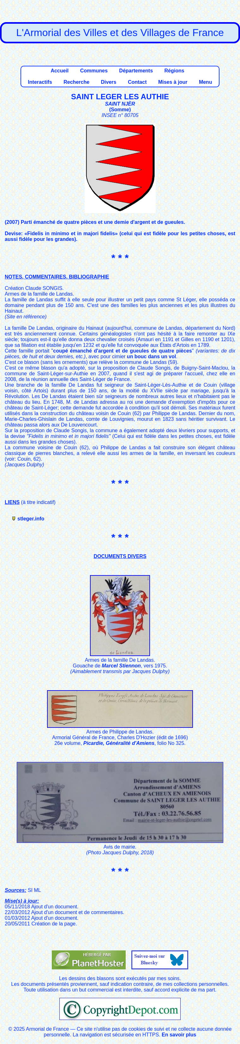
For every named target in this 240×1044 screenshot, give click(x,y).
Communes (94, 70)
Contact (137, 82)
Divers (109, 82)
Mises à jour (172, 82)
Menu (205, 82)
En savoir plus (179, 1034)
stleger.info (30, 518)
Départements (136, 70)
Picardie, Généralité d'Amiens (118, 743)
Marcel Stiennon (121, 665)
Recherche (76, 82)
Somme (120, 109)
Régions (174, 70)
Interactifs (40, 82)
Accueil (60, 70)
